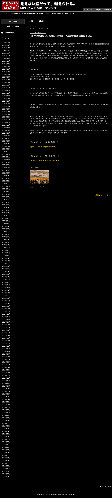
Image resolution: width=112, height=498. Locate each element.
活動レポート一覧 (102, 195)
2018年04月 (6, 303)
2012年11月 (6, 468)
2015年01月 (6, 407)
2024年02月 (6, 117)
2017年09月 (6, 322)
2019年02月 (6, 277)
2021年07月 (6, 199)
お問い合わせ (107, 9)
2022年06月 (6, 170)
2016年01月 (6, 375)
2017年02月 (6, 341)
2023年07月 (6, 136)
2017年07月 (6, 327)
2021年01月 (6, 215)
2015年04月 (6, 399)
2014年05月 (6, 428)
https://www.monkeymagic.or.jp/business (43, 147)
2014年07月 (6, 423)
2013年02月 (6, 460)
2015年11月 (6, 381)
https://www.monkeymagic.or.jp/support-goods (45, 160)
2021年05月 (6, 205)
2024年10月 (6, 96)
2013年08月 (6, 452)
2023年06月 (6, 138)
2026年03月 (6, 50)
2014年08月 (6, 420)
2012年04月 (6, 476)
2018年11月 (6, 285)
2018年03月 (6, 306)
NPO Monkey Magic (55, 494)
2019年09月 (6, 258)
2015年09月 (6, 386)
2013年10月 (6, 447)
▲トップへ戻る (105, 486)
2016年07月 (6, 359)
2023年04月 (6, 143)
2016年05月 (6, 365)
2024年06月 (6, 106)
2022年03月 (6, 178)
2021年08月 (6, 197)
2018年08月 (6, 293)
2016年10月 (6, 351)
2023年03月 (6, 146)
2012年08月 (6, 471)
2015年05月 (6, 396)
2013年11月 (6, 444)
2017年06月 (6, 330)
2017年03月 (6, 338)
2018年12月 (6, 282)
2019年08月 (6, 261)
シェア (32, 188)
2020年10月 (6, 223)
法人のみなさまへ (89, 9)
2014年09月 (6, 418)
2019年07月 (6, 263)
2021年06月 (6, 202)
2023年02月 (6, 149)
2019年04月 (6, 271)
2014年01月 (6, 439)
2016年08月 (6, 357)
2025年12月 (6, 58)
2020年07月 (6, 231)
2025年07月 (6, 72)
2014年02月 (6, 436)
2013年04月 (6, 458)
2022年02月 (6, 181)
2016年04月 (6, 367)
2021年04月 (6, 207)
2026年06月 (6, 42)
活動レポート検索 (13, 26)
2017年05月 (6, 333)
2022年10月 (6, 160)
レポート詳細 (9, 32)
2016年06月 (6, 362)
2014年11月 (6, 413)
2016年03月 (6, 370)
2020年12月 (6, 218)
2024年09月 (6, 98)
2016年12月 (6, 346)
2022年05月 (6, 173)
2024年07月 (6, 104)
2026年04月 (6, 48)
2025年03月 (6, 82)
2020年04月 (6, 239)
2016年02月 (6, 373)
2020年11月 (6, 221)
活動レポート (13, 13)
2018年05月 (6, 301)
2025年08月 (6, 69)
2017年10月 (6, 319)
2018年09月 (6, 290)
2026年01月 (6, 56)
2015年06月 (6, 394)
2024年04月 (6, 112)
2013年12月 (6, 442)
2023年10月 (6, 128)
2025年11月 (6, 61)
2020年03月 (6, 242)
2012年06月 (6, 474)
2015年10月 (6, 383)
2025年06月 (6, 74)
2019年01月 (6, 279)
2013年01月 (6, 463)
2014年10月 (6, 415)
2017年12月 (6, 314)
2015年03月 (6, 402)
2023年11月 (6, 125)
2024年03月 (6, 114)
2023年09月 (6, 130)
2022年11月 (6, 157)
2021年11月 (6, 189)
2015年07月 (6, 391)
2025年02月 (6, 85)
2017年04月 (6, 335)
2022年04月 (6, 175)
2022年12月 (6, 154)
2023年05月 (6, 141)
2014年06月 (6, 426)
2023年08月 (6, 133)
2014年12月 (6, 410)
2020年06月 (6, 234)
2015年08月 (6, 388)
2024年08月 (6, 101)
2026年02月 (6, 53)
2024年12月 (6, 90)
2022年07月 (6, 168)
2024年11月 (6, 93)
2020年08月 (6, 229)
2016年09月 (6, 354)
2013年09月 (6, 450)
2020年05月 (6, 237)
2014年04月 (6, 431)
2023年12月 (6, 122)
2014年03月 (6, 434)
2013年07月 (6, 455)
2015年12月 (6, 378)
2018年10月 (6, 287)
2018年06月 (6, 298)
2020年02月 (6, 245)
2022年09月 (6, 162)
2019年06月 (6, 266)
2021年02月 (6, 213)
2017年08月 (6, 325)
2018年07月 (6, 295)
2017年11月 (6, 317)
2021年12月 (6, 186)
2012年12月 (6, 466)
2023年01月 (6, 151)
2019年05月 (6, 269)
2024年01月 (6, 120)
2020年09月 (6, 226)
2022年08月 (6, 165)
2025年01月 (6, 88)
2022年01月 (6, 183)
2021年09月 (6, 194)
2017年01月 (6, 343)
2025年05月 (6, 77)
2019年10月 (6, 255)
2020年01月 (6, 247)
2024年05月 (6, 109)
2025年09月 (6, 66)
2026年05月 (6, 45)
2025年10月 (6, 64)
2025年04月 (6, 80)
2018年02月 (6, 309)
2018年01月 (6, 311)
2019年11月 (6, 253)
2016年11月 (6, 349)
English (98, 9)
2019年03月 (6, 274)
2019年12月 (6, 250)
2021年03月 (6, 210)
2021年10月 (6, 191)
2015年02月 (6, 405)
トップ (4, 13)
